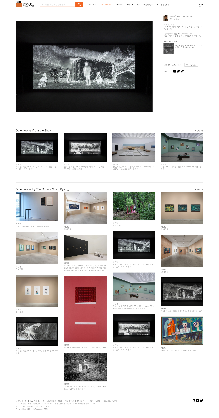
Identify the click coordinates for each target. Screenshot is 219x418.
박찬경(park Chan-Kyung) (181, 16)
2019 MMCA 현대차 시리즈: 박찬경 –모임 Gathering (189, 46)
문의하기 (80, 400)
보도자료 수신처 (110, 400)
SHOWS (119, 4)
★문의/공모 (148, 4)
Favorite (193, 65)
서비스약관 (69, 400)
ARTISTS (93, 4)
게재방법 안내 (163, 4)
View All (199, 130)
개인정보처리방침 (54, 400)
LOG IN (200, 4)
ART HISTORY (133, 4)
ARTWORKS (106, 4)
